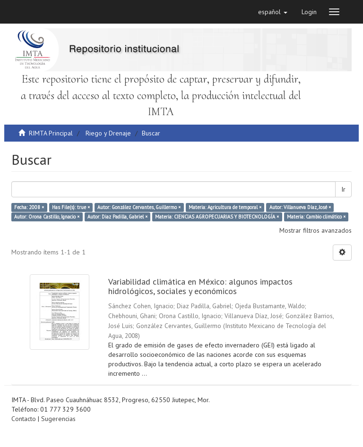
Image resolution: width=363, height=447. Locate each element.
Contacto (23, 418)
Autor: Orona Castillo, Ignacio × (46, 216)
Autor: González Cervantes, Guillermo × (139, 207)
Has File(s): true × (71, 207)
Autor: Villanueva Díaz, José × (300, 207)
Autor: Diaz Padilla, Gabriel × (117, 216)
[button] (272, 12)
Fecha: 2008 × (29, 207)
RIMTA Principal (51, 133)
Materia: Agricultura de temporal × (225, 207)
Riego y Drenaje (108, 133)
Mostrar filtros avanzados (315, 230)
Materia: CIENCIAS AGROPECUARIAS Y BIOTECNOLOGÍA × (217, 216)
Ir (343, 189)
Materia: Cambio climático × (316, 216)
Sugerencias (58, 418)
